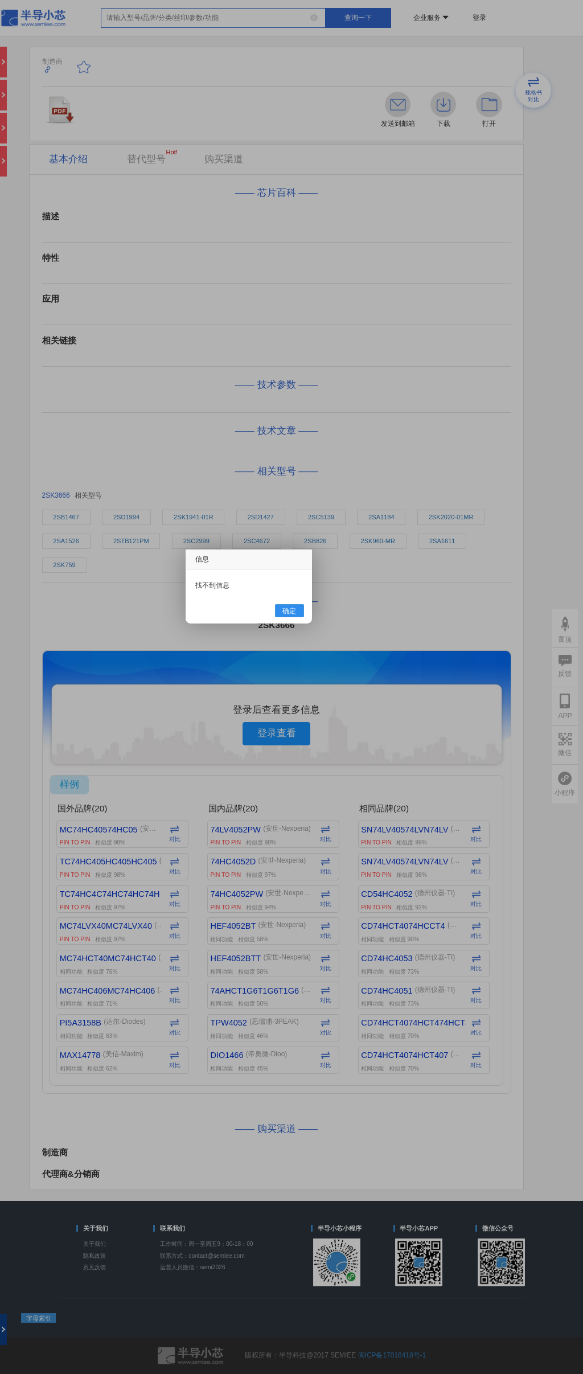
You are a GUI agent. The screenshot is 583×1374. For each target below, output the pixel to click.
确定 (289, 610)
